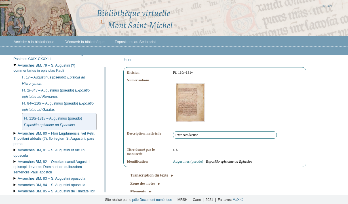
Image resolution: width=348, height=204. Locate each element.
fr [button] (323, 5)
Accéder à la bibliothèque (34, 42)
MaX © (238, 200)
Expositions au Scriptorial (135, 42)
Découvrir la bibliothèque (85, 42)
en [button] (330, 5)
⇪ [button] (127, 60)
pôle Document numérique (152, 200)
